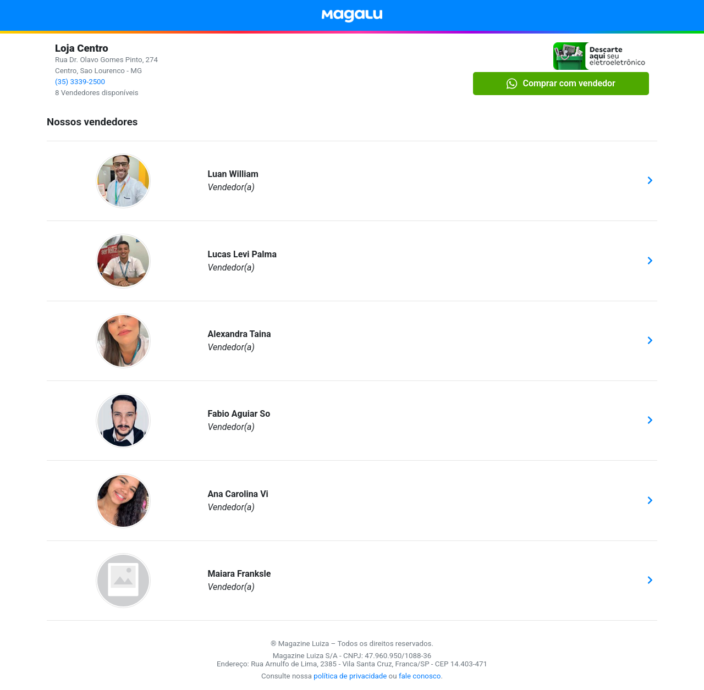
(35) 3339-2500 (80, 82)
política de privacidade (350, 676)
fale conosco (420, 676)
